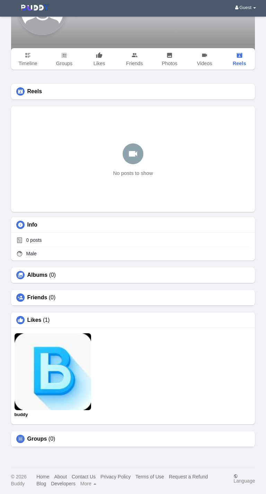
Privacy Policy (115, 476)
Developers (63, 483)
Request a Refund (188, 476)
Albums (37, 275)
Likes (34, 320)
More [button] (88, 483)
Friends (37, 297)
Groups (37, 439)
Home (42, 476)
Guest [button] (245, 7)
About (60, 476)
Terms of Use (149, 476)
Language (244, 478)
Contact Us (84, 476)
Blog (41, 483)
